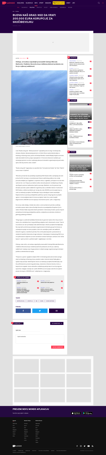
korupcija (30, 301)
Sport (14, 427)
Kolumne (26, 436)
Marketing (20, 450)
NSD (36, 301)
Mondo (14, 420)
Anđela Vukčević (22, 58)
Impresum (28, 450)
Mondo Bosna (39, 420)
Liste (25, 440)
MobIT (14, 432)
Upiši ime (18, 330)
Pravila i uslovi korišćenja (19, 452)
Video (14, 434)
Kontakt (34, 450)
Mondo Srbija (27, 420)
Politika (17, 11)
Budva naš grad (50, 301)
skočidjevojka (21, 301)
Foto (25, 438)
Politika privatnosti (61, 450)
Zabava (25, 429)
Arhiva (52, 450)
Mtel (14, 436)
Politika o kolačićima (44, 450)
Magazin (14, 429)
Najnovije (15, 423)
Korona (25, 423)
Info (13, 11)
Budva (41, 301)
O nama (14, 450)
